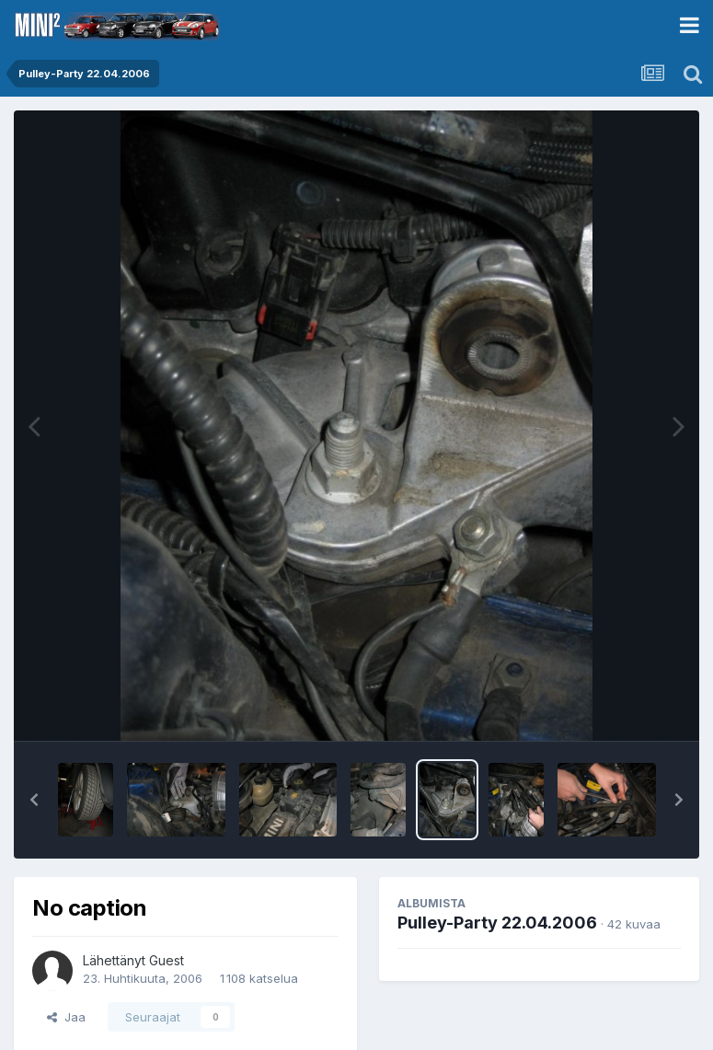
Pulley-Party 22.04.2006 (497, 922)
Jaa (66, 1017)
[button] (34, 799)
